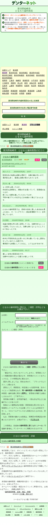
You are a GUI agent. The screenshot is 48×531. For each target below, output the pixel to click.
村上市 (20, 83)
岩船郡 (28, 93)
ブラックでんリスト (14, 466)
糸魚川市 (32, 83)
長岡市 (4, 80)
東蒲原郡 (31, 91)
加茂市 (42, 80)
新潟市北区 (13, 73)
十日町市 (5, 83)
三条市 (11, 80)
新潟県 (15, 70)
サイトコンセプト (15, 476)
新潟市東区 (23, 73)
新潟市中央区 (34, 73)
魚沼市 (33, 86)
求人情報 (5, 129)
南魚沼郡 (5, 93)
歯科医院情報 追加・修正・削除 (18, 492)
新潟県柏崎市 (7, 160)
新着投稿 (8, 512)
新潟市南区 (30, 75)
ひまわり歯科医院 (10, 157)
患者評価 (29, 512)
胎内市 (4, 88)
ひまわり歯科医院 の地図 (11, 441)
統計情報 (17, 515)
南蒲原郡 (22, 91)
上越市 (11, 86)
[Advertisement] (24, 50)
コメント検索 (17, 129)
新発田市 (26, 80)
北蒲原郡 (5, 91)
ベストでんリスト (10, 509)
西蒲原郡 (14, 91)
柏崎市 (18, 80)
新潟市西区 (40, 75)
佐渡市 (26, 86)
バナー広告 (27, 515)
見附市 (13, 83)
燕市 (26, 83)
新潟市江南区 (7, 75)
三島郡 (38, 91)
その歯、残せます (26, 494)
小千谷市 (34, 80)
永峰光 (41, 515)
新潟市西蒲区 (7, 78)
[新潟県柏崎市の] (22, 146)
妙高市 (40, 83)
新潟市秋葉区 (19, 75)
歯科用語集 (39, 512)
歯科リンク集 (38, 509)
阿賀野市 (19, 86)
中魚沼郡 (14, 93)
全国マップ (6, 70)
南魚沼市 (41, 86)
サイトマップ (17, 506)
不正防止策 (35, 420)
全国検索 (41, 506)
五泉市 (4, 86)
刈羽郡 (21, 93)
